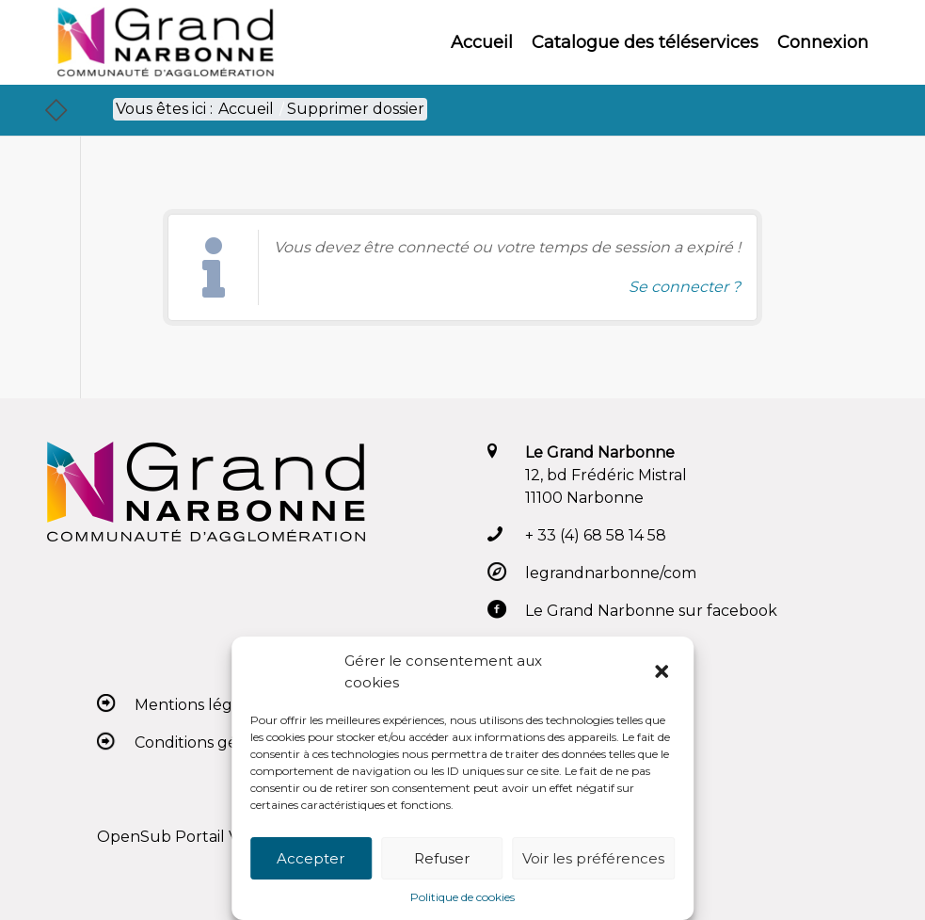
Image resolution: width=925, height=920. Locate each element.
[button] (663, 672)
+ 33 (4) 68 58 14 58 (595, 535)
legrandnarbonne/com (610, 573)
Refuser (442, 858)
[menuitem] (481, 42)
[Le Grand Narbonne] (165, 42)
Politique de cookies (462, 897)
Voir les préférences (593, 858)
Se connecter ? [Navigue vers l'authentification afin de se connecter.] (685, 287)
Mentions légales (198, 705)
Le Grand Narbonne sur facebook (651, 611)
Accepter (310, 858)
